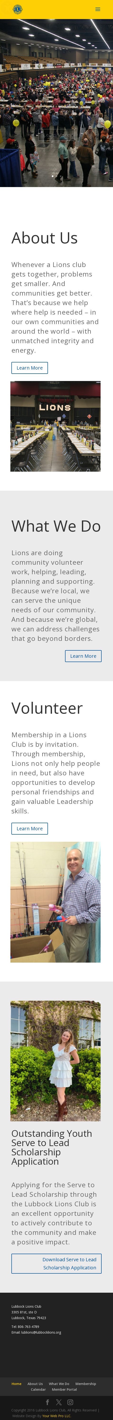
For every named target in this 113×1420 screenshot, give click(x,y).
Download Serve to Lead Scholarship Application (69, 1263)
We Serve (56, 104)
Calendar (38, 1389)
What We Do (59, 1383)
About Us (35, 1383)
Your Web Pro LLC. (56, 1416)
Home (16, 1383)
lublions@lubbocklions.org (41, 1332)
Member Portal (64, 1389)
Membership (85, 1383)
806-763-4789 (28, 1326)
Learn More (56, 138)
